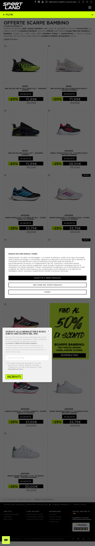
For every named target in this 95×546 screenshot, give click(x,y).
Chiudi (47, 292)
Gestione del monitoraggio (47, 285)
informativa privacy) (15, 369)
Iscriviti (14, 376)
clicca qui (64, 271)
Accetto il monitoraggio (47, 278)
